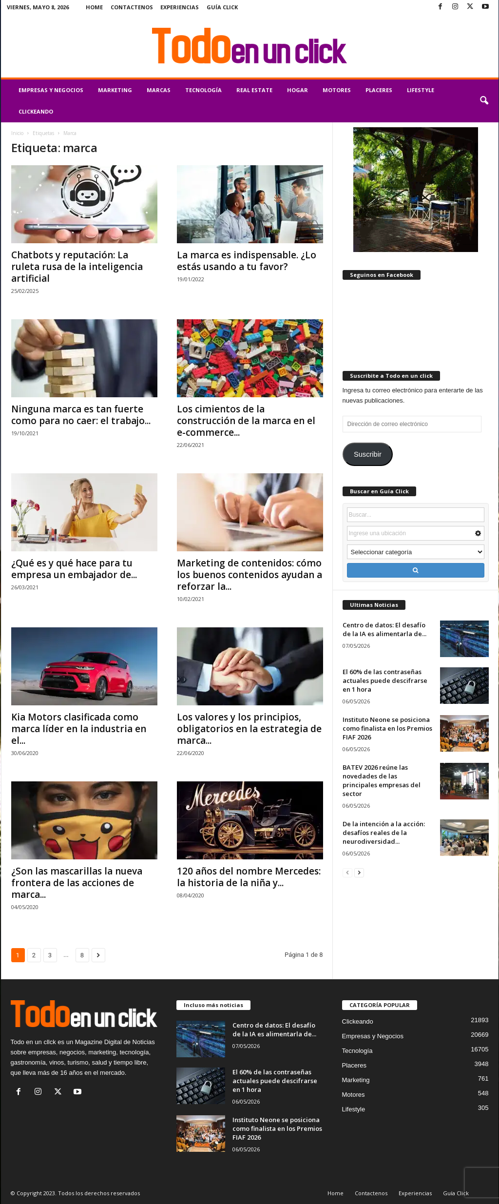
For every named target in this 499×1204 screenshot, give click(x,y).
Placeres (378, 90)
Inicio (17, 133)
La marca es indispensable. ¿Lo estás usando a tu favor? (246, 261)
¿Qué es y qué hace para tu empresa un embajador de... (74, 569)
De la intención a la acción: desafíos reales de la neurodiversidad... (384, 832)
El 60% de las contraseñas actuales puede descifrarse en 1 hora (385, 680)
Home (94, 7)
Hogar (297, 90)
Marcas (159, 90)
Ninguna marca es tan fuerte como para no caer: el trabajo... (81, 415)
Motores (337, 90)
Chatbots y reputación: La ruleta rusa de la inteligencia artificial (77, 267)
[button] (484, 101)
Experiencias (179, 7)
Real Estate (254, 90)
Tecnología (203, 90)
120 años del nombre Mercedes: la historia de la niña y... (249, 877)
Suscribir (368, 454)
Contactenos (132, 7)
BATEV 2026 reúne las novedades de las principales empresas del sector (382, 780)
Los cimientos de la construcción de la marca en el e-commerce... (246, 421)
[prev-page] (347, 872)
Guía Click (222, 7)
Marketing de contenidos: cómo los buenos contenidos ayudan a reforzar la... (249, 575)
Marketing (115, 90)
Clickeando (36, 111)
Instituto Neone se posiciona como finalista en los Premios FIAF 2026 (387, 728)
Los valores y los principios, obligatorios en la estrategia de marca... (249, 729)
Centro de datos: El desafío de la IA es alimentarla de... (384, 629)
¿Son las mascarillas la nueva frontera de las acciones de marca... (76, 883)
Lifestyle (420, 90)
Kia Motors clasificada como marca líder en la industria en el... (78, 729)
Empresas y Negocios (51, 90)
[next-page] (359, 872)
